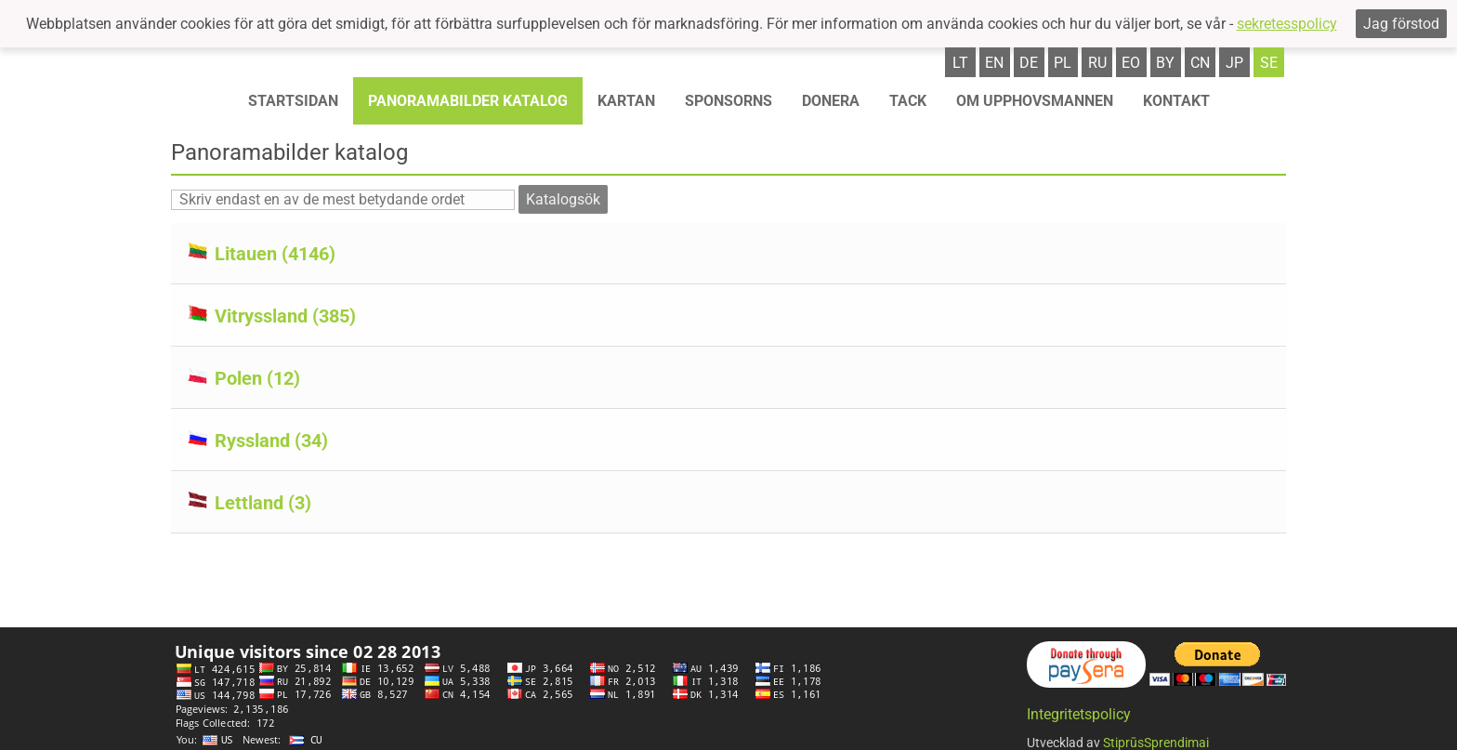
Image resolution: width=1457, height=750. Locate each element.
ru (1097, 63)
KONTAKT (1176, 101)
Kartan (626, 101)
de (1028, 63)
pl (1062, 63)
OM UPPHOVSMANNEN (1034, 101)
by (1165, 63)
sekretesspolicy (1287, 24)
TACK (907, 101)
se (1269, 63)
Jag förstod (1401, 24)
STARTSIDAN (293, 101)
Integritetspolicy (1079, 711)
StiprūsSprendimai (1156, 739)
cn (1200, 63)
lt (960, 63)
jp (1234, 63)
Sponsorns (728, 101)
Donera (831, 101)
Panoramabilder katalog (468, 101)
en (994, 63)
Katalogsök (563, 199)
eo (1131, 63)
